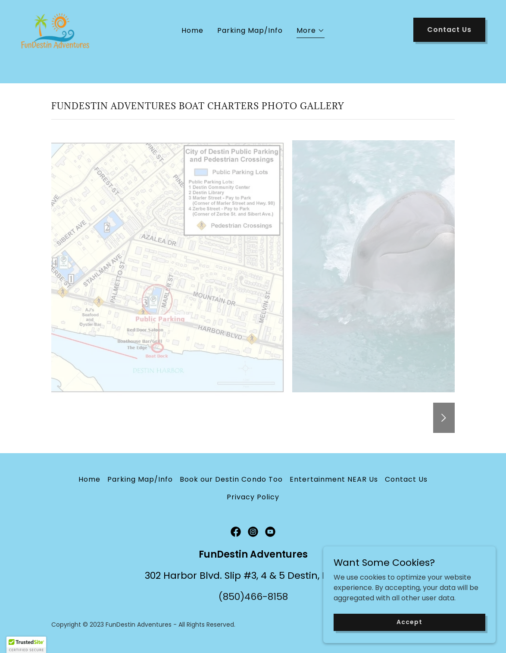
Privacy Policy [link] (253, 497)
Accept (409, 622)
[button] (311, 53)
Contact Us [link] (406, 479)
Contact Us (449, 51)
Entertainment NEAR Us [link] (334, 479)
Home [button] (89, 479)
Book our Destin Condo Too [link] (231, 479)
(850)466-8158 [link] (253, 596)
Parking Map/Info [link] (250, 52)
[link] (61, 50)
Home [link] (192, 52)
